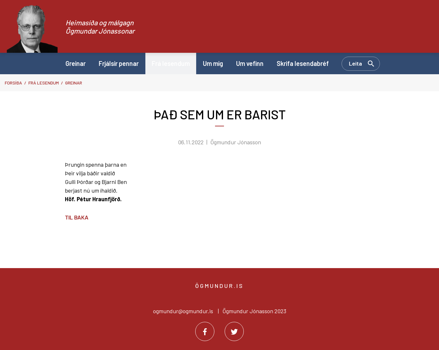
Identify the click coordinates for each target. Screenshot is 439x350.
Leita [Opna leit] (355, 63)
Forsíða (13, 82)
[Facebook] (204, 331)
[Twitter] (234, 331)
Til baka (77, 217)
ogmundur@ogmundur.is (183, 310)
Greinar (73, 82)
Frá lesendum (43, 82)
